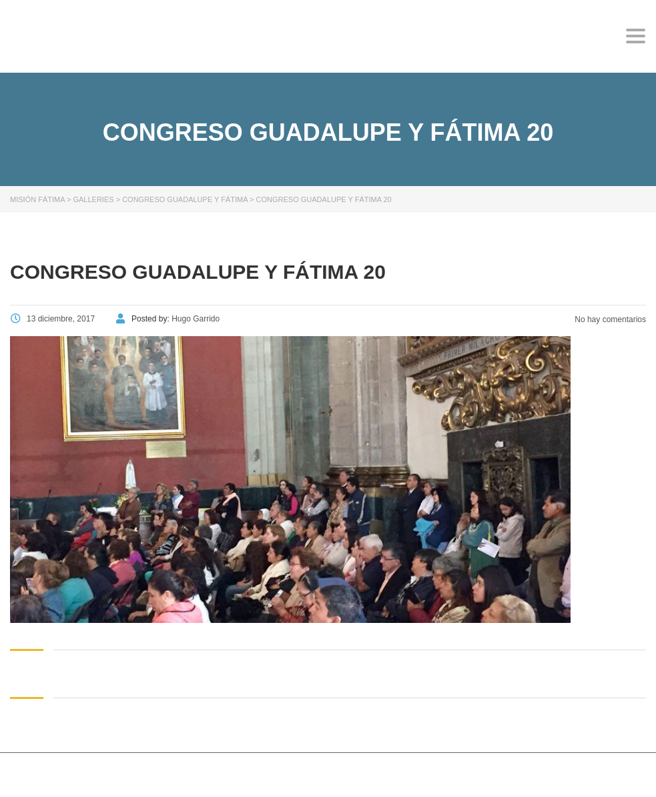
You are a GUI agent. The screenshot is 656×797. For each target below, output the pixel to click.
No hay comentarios (609, 319)
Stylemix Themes (263, 776)
